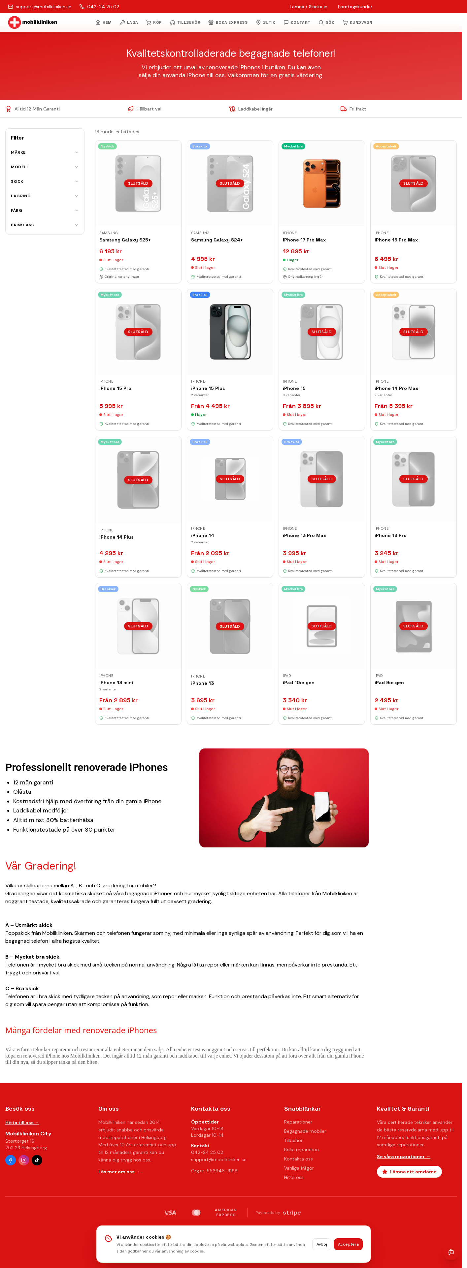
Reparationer (298, 1122)
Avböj (322, 1246)
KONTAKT (297, 22)
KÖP (154, 22)
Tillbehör (293, 1140)
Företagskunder (355, 7)
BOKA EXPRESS (228, 22)
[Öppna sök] (326, 22)
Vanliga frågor (299, 1168)
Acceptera (348, 1246)
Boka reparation (301, 1150)
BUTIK (266, 22)
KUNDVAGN (357, 22)
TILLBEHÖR (185, 22)
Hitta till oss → (22, 1122)
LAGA (129, 22)
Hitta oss (294, 1177)
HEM (103, 22)
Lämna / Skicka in (308, 7)
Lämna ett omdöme (409, 1172)
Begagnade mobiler (305, 1131)
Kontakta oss (298, 1159)
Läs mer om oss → (119, 1172)
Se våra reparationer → (403, 1156)
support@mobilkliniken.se (219, 1159)
